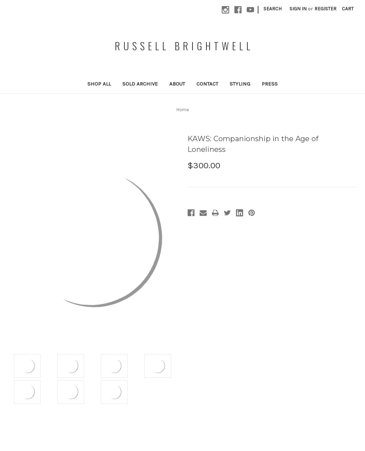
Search (272, 9)
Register (325, 9)
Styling (240, 84)
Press (270, 84)
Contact (207, 84)
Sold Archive (140, 84)
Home (182, 109)
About (177, 84)
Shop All (99, 84)
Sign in (298, 9)
